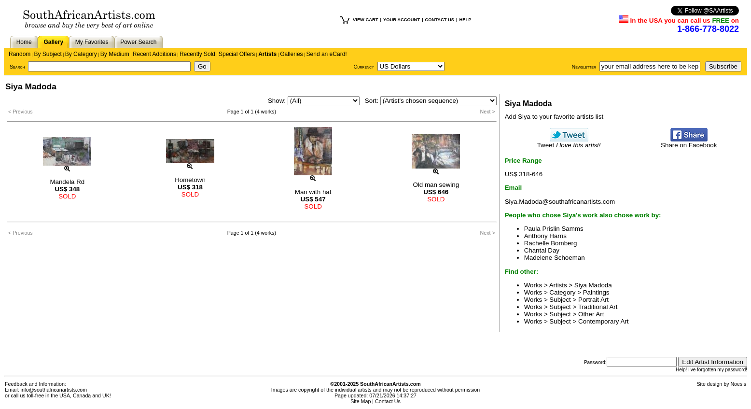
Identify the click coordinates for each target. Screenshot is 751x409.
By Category (81, 54)
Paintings (596, 292)
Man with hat (313, 192)
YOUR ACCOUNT (401, 19)
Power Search (138, 42)
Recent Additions (154, 54)
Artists (267, 54)
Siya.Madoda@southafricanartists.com (560, 201)
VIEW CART (365, 19)
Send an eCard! (326, 54)
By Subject (47, 54)
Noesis (738, 384)
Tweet (569, 142)
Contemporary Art (603, 321)
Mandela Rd (67, 181)
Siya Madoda (593, 285)
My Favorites (92, 42)
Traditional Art (598, 306)
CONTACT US (439, 19)
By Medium (114, 54)
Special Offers (237, 54)
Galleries (291, 54)
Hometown (190, 179)
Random (19, 54)
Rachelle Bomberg (550, 243)
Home (24, 42)
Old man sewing (436, 184)
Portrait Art (593, 299)
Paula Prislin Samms (554, 228)
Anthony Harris (545, 236)
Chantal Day (541, 250)
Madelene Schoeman (554, 257)
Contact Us (388, 401)
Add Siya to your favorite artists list (554, 116)
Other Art (591, 314)
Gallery (53, 42)
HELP (465, 19)
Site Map (360, 401)
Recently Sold (197, 54)
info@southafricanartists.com (54, 390)
